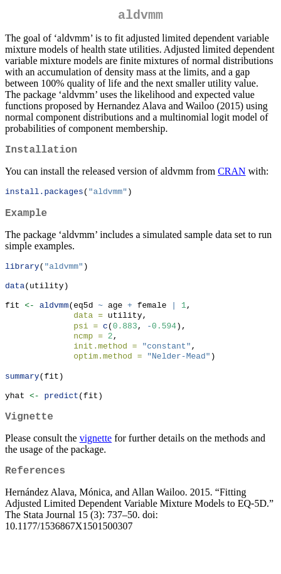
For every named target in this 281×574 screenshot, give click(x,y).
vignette (96, 467)
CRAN (231, 176)
